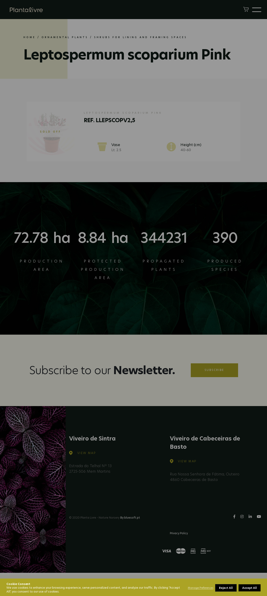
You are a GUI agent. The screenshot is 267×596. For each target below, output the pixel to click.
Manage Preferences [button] (200, 588)
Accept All (249, 588)
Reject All (226, 588)
